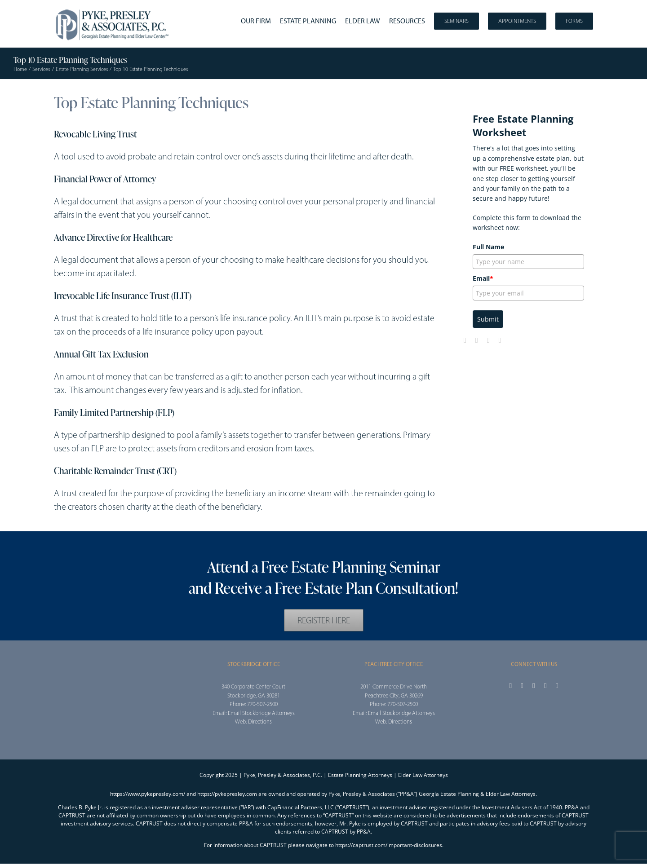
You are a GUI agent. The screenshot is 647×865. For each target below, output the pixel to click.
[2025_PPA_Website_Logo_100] (113, 9)
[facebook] (465, 340)
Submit (488, 319)
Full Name (488, 247)
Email (483, 278)
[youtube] (488, 340)
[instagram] (533, 685)
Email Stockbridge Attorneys (261, 713)
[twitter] (476, 340)
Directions (260, 721)
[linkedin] (500, 340)
